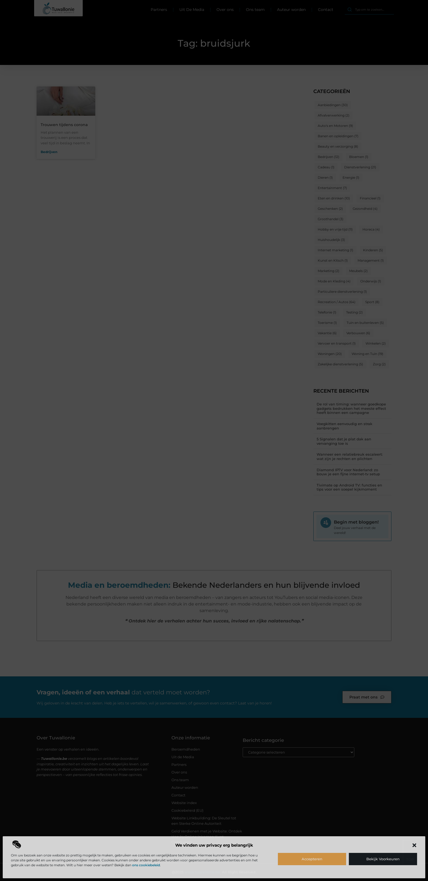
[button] (414, 845)
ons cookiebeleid (146, 865)
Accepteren (312, 859)
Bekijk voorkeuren (383, 859)
